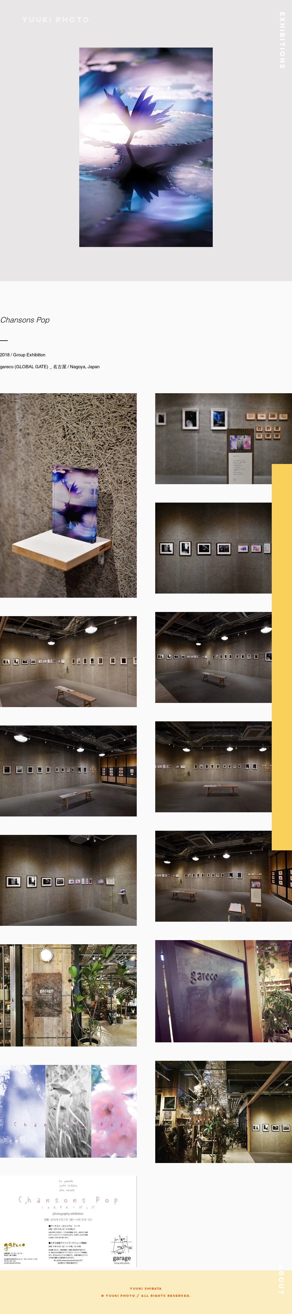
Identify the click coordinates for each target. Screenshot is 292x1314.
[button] (282, 37)
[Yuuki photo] (56, 19)
